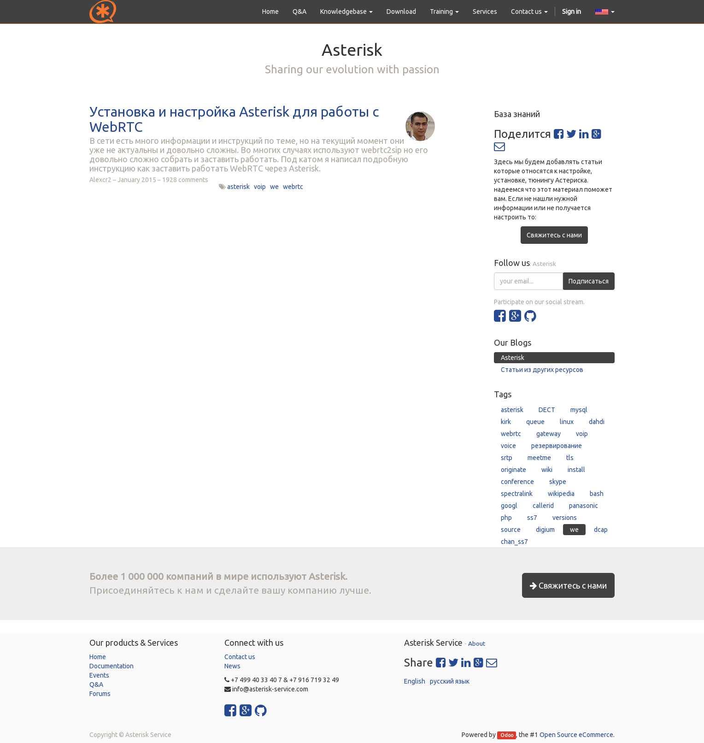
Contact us (239, 656)
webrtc (293, 186)
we (274, 186)
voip (260, 186)
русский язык (449, 681)
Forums (100, 693)
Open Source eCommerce (576, 734)
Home (97, 656)
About (476, 643)
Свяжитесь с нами (554, 235)
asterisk (238, 186)
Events (99, 675)
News (232, 666)
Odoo (506, 735)
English (414, 681)
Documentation (111, 666)
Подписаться (589, 281)
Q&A (96, 684)
